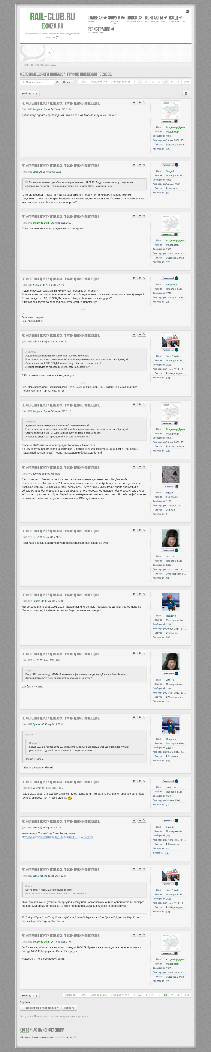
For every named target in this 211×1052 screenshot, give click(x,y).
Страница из (120, 81)
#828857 (27, 827)
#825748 (27, 222)
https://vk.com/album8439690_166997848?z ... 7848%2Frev (57, 837)
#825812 (27, 341)
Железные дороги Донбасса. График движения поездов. (66, 74)
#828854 (27, 788)
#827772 (27, 473)
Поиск (67, 82)
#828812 (27, 724)
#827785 (27, 537)
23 (165, 81)
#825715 (27, 109)
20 (146, 81)
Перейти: (26, 1002)
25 (178, 81)
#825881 (27, 411)
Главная (97, 17)
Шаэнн (36, 827)
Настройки (70, 995)
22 (159, 81)
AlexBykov (38, 285)
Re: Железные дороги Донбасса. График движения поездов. (61, 103)
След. (186, 81)
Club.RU (52, 16)
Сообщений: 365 (98, 81)
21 (152, 81)
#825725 (27, 171)
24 (172, 81)
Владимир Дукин (41, 109)
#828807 (27, 660)
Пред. (83, 81)
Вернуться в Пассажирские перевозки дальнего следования (54, 1016)
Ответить (29, 93)
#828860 (27, 875)
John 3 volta (39, 341)
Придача (37, 601)
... (140, 81)
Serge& (36, 171)
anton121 (37, 788)
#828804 (27, 601)
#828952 (27, 941)
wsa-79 (36, 537)
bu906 (36, 473)
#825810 (27, 285)
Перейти (69, 1007)
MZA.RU (52, 26)
